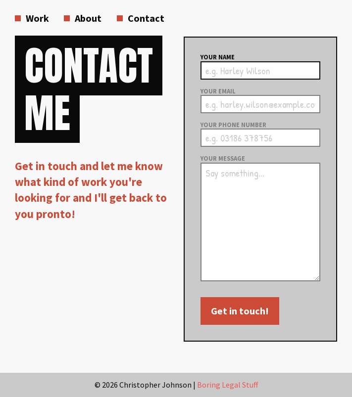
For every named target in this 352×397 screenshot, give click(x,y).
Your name (218, 57)
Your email (218, 91)
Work (37, 18)
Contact (146, 18)
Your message (223, 158)
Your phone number (233, 125)
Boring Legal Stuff (227, 385)
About (88, 18)
